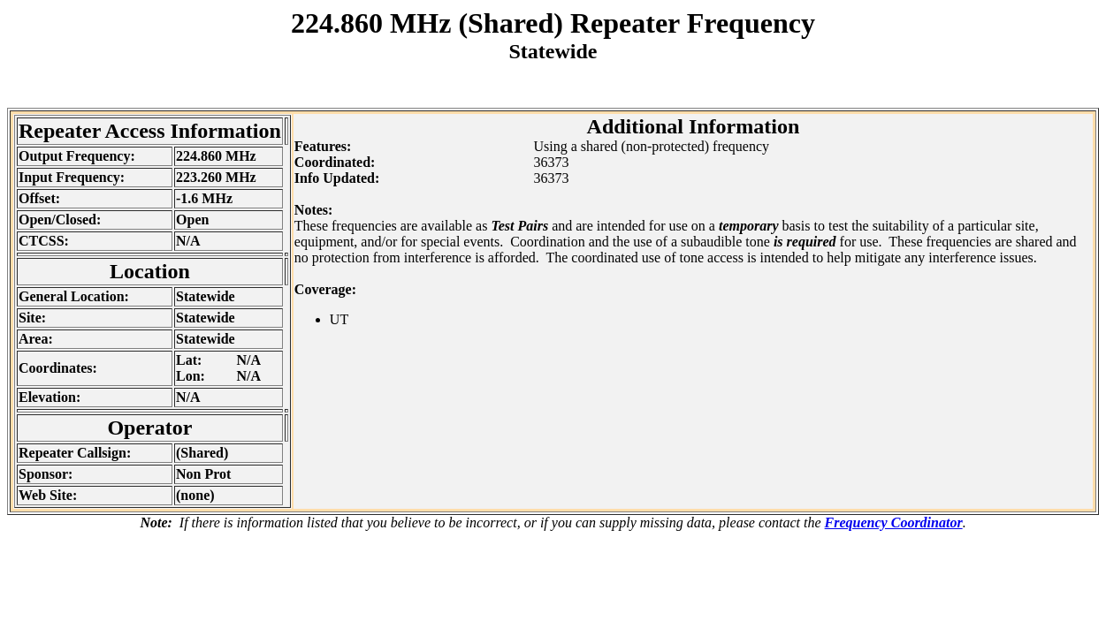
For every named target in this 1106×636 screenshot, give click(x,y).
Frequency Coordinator (894, 522)
